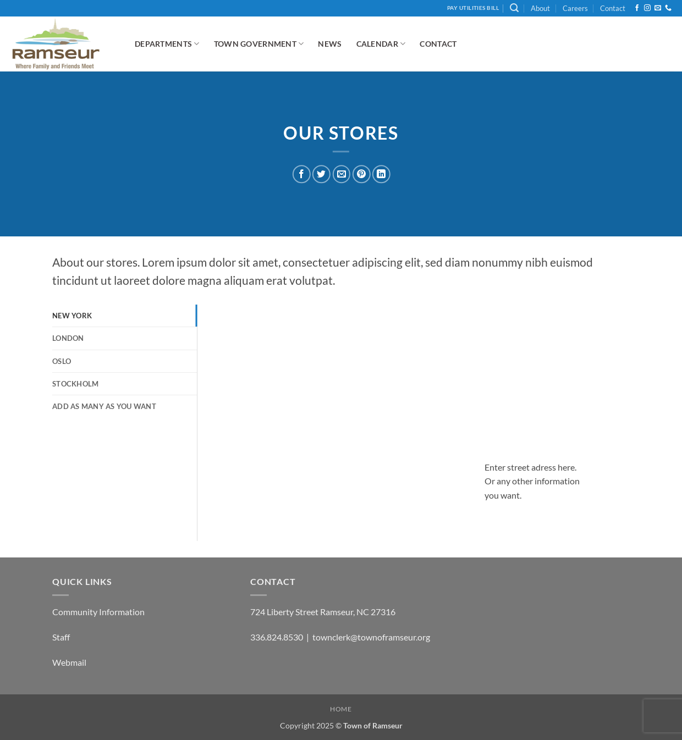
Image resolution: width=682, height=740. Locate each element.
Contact (612, 8)
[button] (514, 8)
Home (340, 709)
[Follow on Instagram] (647, 8)
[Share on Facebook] (302, 174)
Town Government (259, 43)
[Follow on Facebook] (637, 8)
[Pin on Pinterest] (361, 174)
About (540, 8)
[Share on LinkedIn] (381, 174)
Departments (167, 43)
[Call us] (668, 8)
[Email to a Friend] (341, 174)
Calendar (381, 43)
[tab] (124, 316)
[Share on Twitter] (321, 174)
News (330, 43)
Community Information (98, 611)
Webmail (69, 662)
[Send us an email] (657, 8)
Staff (61, 637)
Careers (575, 8)
